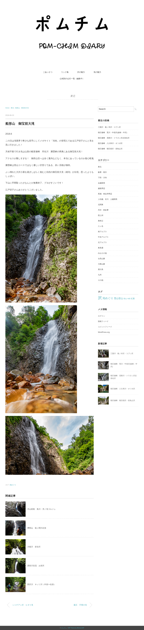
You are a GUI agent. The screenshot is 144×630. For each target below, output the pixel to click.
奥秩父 (100, 221)
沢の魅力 (81, 72)
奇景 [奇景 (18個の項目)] (128, 298)
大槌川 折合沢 (34, 547)
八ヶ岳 (100, 226)
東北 (72, 96)
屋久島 (100, 269)
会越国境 (101, 183)
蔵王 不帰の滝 (80, 605)
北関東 (100, 205)
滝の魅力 (97, 72)
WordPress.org (104, 332)
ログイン (101, 316)
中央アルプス (103, 237)
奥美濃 (100, 248)
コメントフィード (105, 327)
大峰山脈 (101, 264)
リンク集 (65, 72)
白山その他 (102, 253)
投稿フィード (103, 321)
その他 (100, 280)
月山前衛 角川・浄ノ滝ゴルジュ (41, 509)
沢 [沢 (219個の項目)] (100, 297)
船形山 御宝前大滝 (22, 108)
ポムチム (64, 628)
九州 (99, 275)
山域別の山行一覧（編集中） (72, 78)
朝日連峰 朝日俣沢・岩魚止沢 (110, 149)
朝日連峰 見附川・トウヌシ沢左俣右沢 (113, 138)
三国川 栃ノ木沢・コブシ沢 (109, 127)
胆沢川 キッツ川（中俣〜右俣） (41, 584)
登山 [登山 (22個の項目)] (125, 299)
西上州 (100, 215)
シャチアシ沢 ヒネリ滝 (22, 605)
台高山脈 (101, 259)
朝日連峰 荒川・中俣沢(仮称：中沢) (112, 132)
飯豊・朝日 (102, 172)
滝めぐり (13, 485)
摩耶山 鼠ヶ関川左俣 (36, 528)
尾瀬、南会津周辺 (105, 194)
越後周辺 (101, 188)
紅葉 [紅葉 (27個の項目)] (133, 299)
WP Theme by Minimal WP (76, 628)
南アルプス (102, 232)
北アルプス (102, 242)
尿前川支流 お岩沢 (35, 566)
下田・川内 (102, 178)
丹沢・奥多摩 (103, 210)
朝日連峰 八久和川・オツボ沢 (110, 143)
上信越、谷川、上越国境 (107, 199)
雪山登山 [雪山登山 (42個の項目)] (118, 298)
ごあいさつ (47, 72)
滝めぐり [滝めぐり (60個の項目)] (107, 298)
